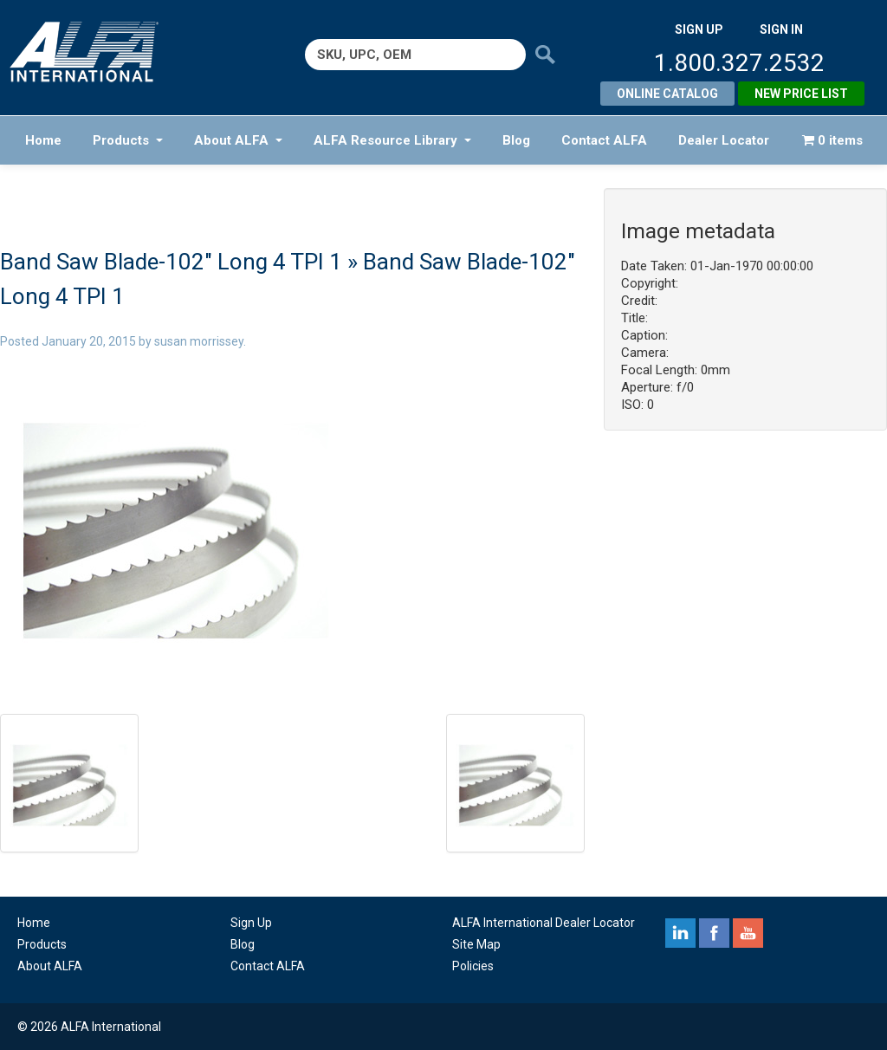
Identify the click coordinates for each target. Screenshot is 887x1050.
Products (128, 140)
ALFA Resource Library (392, 140)
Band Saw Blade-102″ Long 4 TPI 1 (171, 262)
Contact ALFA (604, 140)
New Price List (801, 93)
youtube (748, 933)
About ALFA (238, 140)
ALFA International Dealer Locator (543, 923)
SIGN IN (781, 29)
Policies (473, 966)
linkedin (680, 933)
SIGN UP (699, 29)
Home (43, 140)
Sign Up (251, 923)
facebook (714, 933)
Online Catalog (667, 93)
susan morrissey (198, 341)
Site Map (476, 944)
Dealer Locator (723, 140)
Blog (516, 140)
